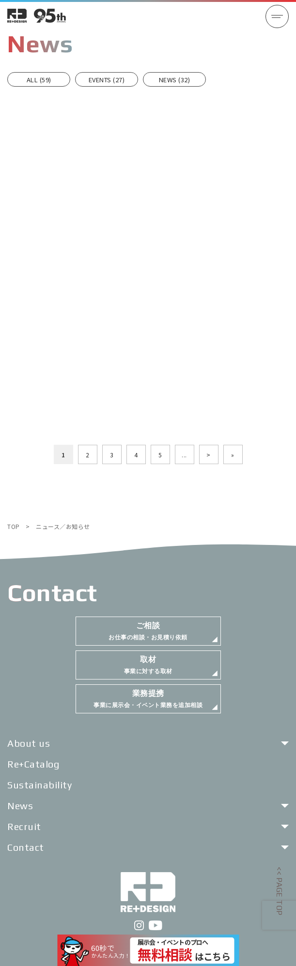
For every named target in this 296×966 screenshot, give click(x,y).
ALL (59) (39, 79)
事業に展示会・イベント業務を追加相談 (148, 699)
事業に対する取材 (148, 665)
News (20, 805)
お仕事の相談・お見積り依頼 (148, 631)
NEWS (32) (174, 79)
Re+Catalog (33, 764)
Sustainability (39, 784)
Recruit (24, 826)
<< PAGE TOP (279, 891)
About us (28, 743)
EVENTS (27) (107, 79)
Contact (25, 847)
